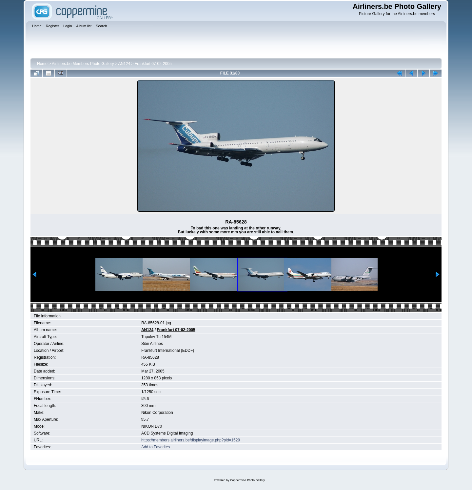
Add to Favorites (155, 447)
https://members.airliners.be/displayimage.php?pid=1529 (190, 440)
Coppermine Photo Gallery (247, 480)
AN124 (124, 63)
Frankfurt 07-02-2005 (153, 63)
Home (42, 63)
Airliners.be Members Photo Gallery (83, 63)
